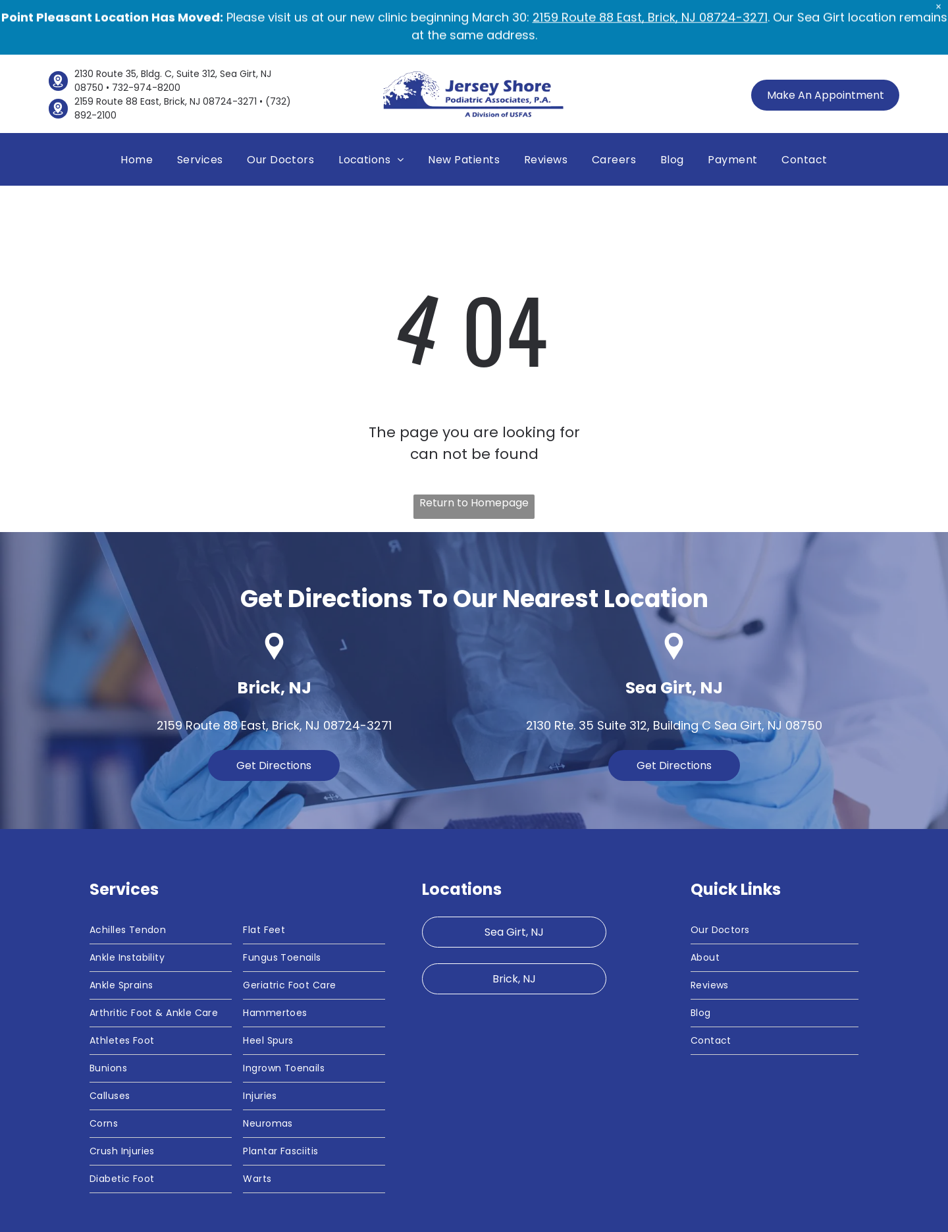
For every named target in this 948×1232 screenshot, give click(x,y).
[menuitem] (137, 102)
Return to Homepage (474, 446)
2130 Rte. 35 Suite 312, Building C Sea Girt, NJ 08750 (674, 668)
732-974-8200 (146, 31)
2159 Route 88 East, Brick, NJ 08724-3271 (165, 44)
